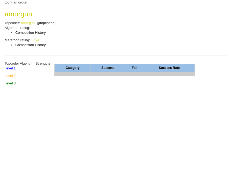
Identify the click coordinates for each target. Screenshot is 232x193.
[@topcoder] (45, 23)
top (7, 2)
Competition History (30, 33)
